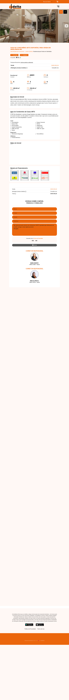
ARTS (33, 114)
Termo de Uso (40, 631)
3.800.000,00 (55, 68)
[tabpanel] (34, 27)
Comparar (24, 57)
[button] (57, 1)
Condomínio (21, 54)
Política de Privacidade (30, 631)
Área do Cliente (47, 1)
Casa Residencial (14, 54)
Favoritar (14, 57)
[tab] (61, 12)
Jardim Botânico (29, 54)
